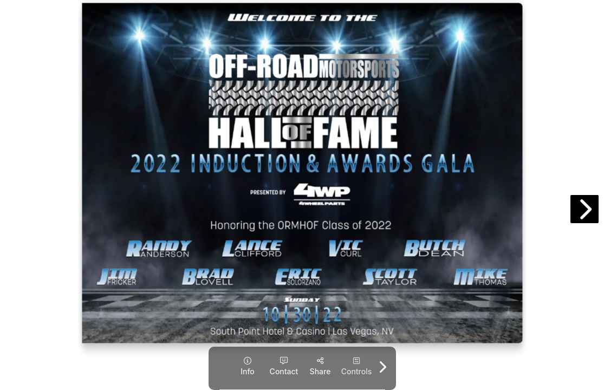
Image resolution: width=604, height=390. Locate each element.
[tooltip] (247, 366)
